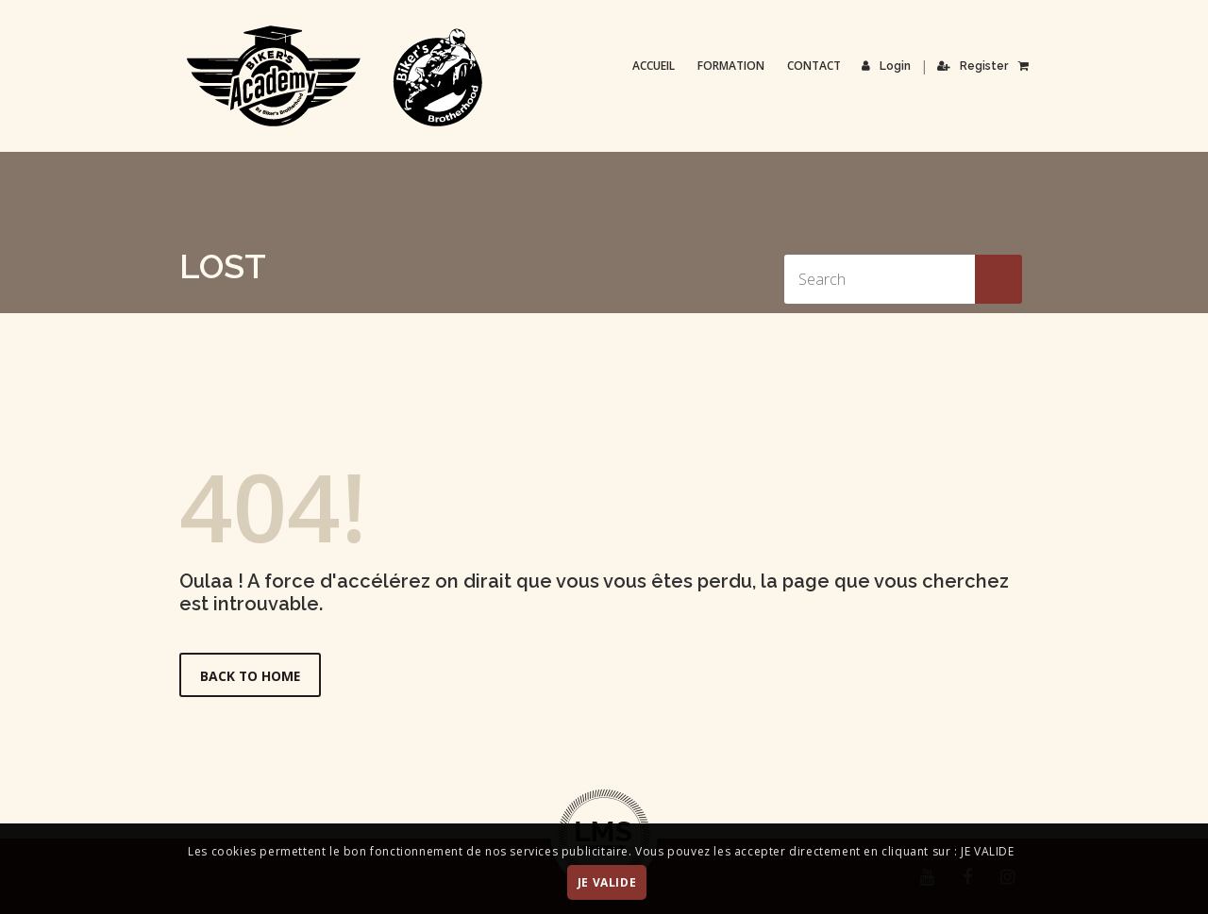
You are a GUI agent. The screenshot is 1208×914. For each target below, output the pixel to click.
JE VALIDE (607, 882)
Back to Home (251, 676)
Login (887, 66)
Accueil (654, 66)
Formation (731, 66)
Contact (815, 66)
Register (973, 66)
